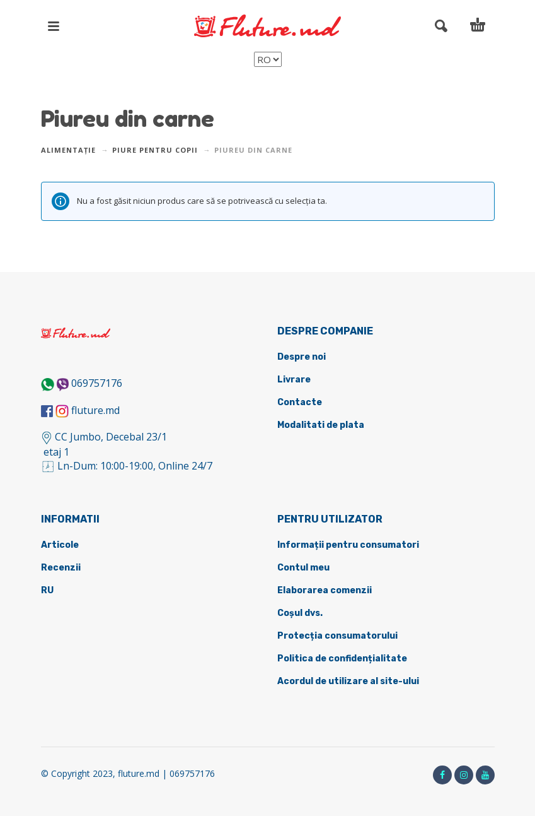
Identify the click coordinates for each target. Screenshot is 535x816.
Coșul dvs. (300, 613)
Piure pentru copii (155, 150)
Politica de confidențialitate (342, 658)
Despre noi (301, 357)
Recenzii (61, 567)
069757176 (96, 383)
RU (47, 590)
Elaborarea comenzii (324, 590)
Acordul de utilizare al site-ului (348, 681)
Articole (60, 545)
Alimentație (68, 150)
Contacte (299, 402)
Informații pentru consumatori (348, 545)
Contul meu (303, 567)
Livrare (294, 379)
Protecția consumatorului (337, 635)
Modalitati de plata (320, 425)
